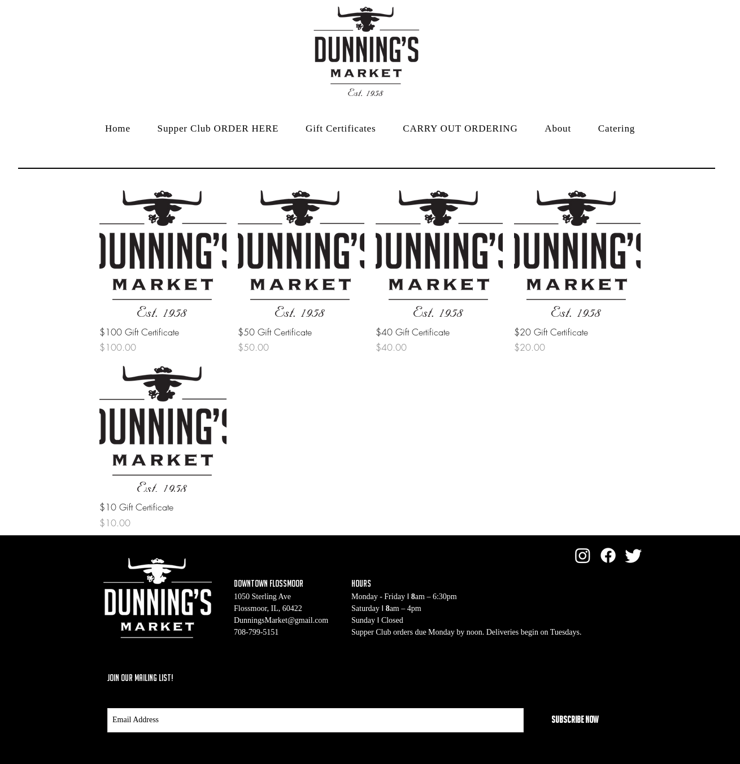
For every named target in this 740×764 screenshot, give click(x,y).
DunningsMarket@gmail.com (281, 620)
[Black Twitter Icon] (600, 677)
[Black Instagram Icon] (622, 677)
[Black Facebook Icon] (579, 677)
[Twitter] (633, 555)
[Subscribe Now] (574, 720)
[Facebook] (608, 555)
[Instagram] (583, 555)
